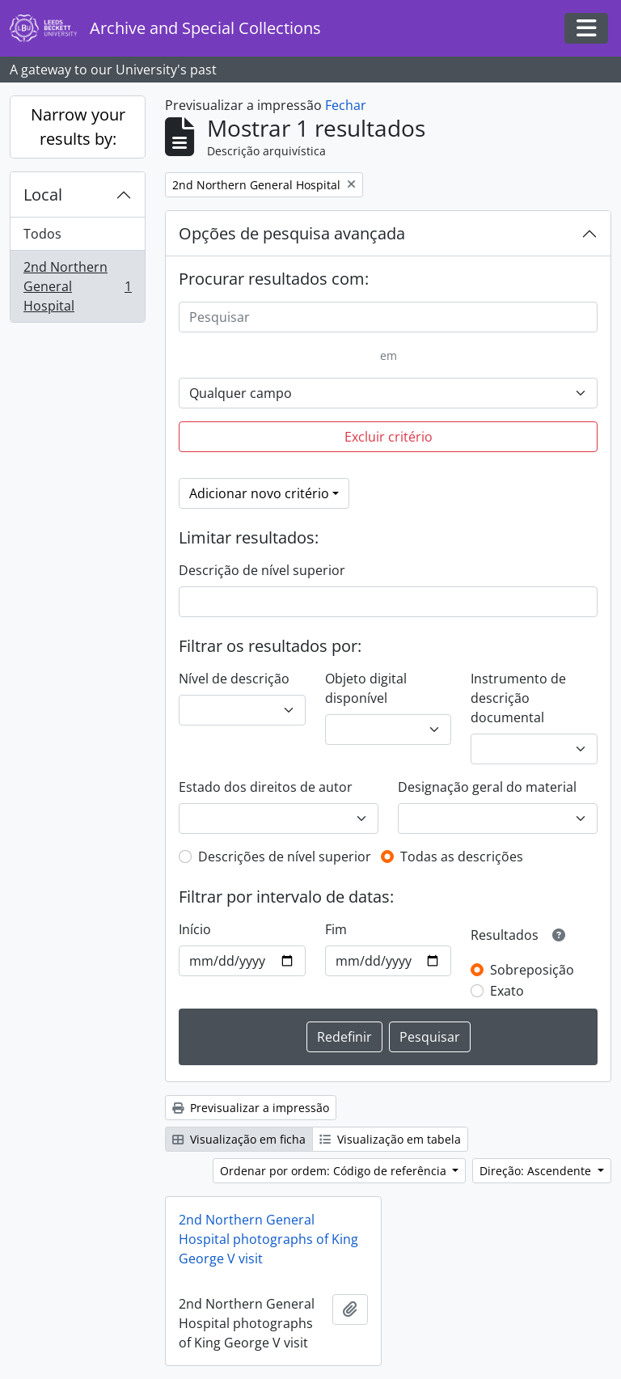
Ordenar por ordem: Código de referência (335, 1170)
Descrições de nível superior (284, 856)
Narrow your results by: (78, 127)
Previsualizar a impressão (250, 1107)
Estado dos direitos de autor (266, 787)
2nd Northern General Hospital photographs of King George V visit (268, 1239)
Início (195, 929)
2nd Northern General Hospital (77, 286)
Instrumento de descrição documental (518, 698)
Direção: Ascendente (536, 1170)
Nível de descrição (234, 678)
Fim (336, 929)
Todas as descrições (461, 856)
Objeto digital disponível (366, 688)
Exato (507, 991)
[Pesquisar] (388, 317)
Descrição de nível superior (262, 570)
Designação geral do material (487, 787)
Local (42, 194)
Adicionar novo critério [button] (259, 493)
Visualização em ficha (239, 1139)
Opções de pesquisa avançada (292, 233)
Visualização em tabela (390, 1139)
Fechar (345, 105)
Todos (42, 234)
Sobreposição (532, 970)
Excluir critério (388, 437)
